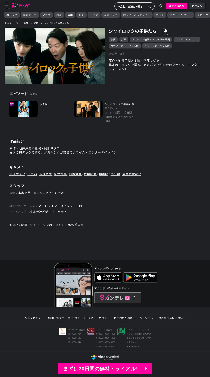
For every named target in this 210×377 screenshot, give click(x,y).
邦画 (81, 15)
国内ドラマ (30, 15)
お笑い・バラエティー (136, 15)
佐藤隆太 (90, 174)
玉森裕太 (45, 174)
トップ (11, 15)
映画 (113, 39)
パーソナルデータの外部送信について (162, 318)
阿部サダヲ (17, 174)
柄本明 (103, 174)
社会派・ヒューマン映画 (125, 46)
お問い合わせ (56, 318)
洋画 (70, 15)
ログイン (197, 6)
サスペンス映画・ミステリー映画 (151, 39)
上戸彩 (32, 174)
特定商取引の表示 (124, 318)
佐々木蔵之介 (131, 174)
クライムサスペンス (186, 39)
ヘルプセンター (34, 318)
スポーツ (202, 15)
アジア (94, 15)
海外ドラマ (110, 15)
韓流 (59, 15)
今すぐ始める (176, 6)
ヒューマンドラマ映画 (157, 46)
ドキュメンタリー (180, 15)
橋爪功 (115, 174)
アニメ (46, 15)
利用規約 (73, 318)
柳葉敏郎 (60, 174)
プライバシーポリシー (96, 318)
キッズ (160, 15)
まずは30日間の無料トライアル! (105, 369)
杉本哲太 (75, 174)
